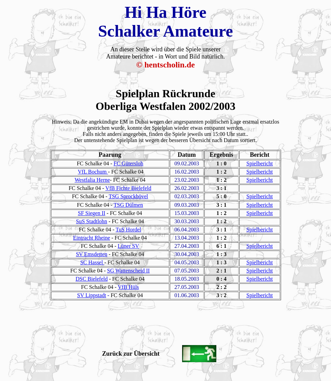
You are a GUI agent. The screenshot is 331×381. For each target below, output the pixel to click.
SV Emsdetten (91, 254)
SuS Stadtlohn (91, 221)
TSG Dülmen (128, 205)
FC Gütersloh (128, 163)
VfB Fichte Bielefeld (128, 188)
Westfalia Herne (92, 180)
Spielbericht (259, 163)
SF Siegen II (91, 213)
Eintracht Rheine (91, 238)
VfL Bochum (93, 172)
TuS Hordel (128, 229)
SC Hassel (92, 262)
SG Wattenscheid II (128, 271)
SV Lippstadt (91, 295)
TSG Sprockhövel (128, 196)
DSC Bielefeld (92, 279)
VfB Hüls (128, 287)
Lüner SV (128, 246)
